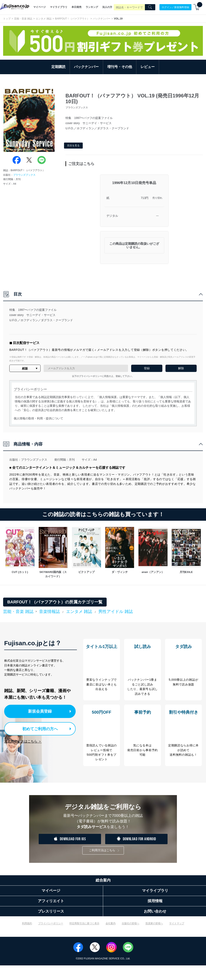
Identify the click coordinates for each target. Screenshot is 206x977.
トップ (7, 18)
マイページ (39, 7)
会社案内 (111, 935)
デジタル (112, 215)
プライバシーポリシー (50, 935)
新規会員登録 (41, 711)
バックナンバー (101, 18)
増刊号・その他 (119, 67)
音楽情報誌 (49, 611)
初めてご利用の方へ (37, 728)
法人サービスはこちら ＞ (23, 740)
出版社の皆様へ (130, 935)
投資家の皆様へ (154, 935)
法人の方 (107, 7)
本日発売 (76, 7)
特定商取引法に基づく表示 (84, 935)
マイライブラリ (58, 7)
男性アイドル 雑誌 (115, 611)
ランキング (92, 7)
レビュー (148, 67)
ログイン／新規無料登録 (175, 7)
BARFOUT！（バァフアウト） (72, 18)
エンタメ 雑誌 (43, 18)
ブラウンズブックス (24, 174)
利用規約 (27, 935)
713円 (144, 198)
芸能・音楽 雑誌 (23, 18)
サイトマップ (176, 935)
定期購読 (58, 67)
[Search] (150, 7)
